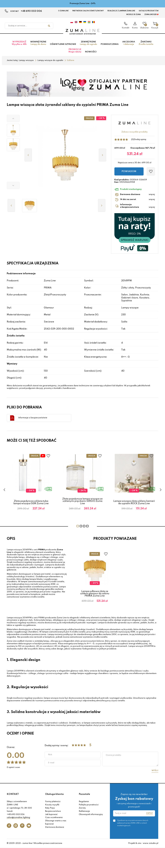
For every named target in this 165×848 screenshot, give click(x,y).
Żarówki (146, 43)
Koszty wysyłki (52, 805)
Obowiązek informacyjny (91, 814)
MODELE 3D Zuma (133, 14)
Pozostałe (84, 794)
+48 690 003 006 (31, 11)
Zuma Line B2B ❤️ (151, 14)
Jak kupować (51, 814)
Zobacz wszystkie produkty (134, 132)
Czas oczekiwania (54, 818)
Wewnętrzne (38, 43)
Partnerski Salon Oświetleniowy (88, 11)
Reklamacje (84, 811)
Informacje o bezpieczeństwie (32, 418)
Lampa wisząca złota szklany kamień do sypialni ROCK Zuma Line (134, 502)
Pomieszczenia (110, 44)
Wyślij (155, 770)
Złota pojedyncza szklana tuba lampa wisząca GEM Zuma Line (31, 502)
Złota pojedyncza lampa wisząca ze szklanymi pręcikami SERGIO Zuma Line (82, 501)
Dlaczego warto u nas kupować (55, 822)
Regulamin (84, 802)
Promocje (74, 50)
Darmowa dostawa (54, 827)
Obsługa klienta (54, 794)
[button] (13, 118)
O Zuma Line (63, 11)
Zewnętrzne (88, 43)
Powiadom (128, 171)
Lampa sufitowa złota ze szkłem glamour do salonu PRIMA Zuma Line (94, 593)
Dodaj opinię (140, 140)
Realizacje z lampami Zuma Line (121, 11)
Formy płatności (52, 802)
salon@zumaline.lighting (18, 818)
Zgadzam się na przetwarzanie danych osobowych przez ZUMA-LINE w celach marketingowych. (132, 823)
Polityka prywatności (88, 805)
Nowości (91, 52)
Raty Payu (50, 808)
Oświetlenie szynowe (63, 44)
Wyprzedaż (19, 43)
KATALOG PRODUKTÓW (149, 11)
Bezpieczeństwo (53, 811)
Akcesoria (128, 43)
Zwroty (82, 808)
